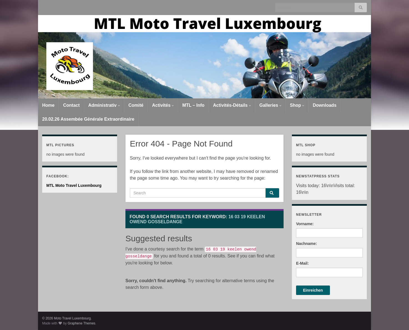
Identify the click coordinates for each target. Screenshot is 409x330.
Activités (163, 105)
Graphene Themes (81, 323)
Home (48, 105)
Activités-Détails (232, 105)
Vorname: (305, 224)
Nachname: (306, 243)
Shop (297, 105)
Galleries (270, 105)
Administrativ (104, 105)
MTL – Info (193, 105)
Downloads (324, 105)
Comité (135, 105)
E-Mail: (302, 263)
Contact (71, 105)
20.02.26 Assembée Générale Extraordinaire (88, 119)
